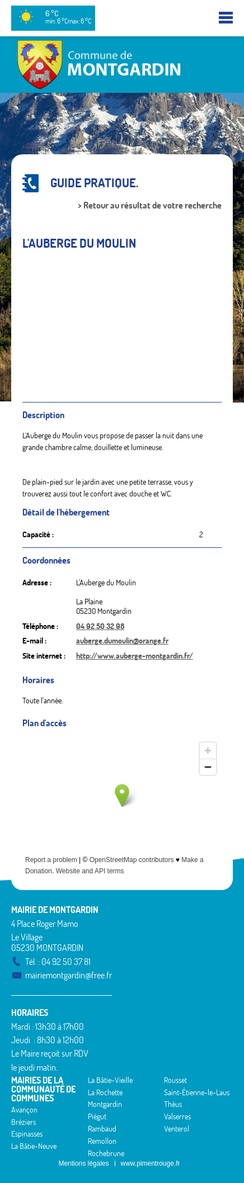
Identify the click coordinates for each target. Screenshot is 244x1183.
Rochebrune (106, 1153)
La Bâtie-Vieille (110, 1080)
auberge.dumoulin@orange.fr (122, 641)
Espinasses (27, 1134)
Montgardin (105, 1104)
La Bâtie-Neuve (34, 1146)
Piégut (97, 1116)
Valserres (177, 1116)
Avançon (24, 1110)
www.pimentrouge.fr (150, 1163)
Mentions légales (83, 1163)
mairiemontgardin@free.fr (68, 975)
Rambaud (102, 1129)
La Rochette (105, 1092)
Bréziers (23, 1122)
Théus (173, 1104)
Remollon (102, 1141)
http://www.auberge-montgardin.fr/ (134, 656)
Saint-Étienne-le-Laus (196, 1092)
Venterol (176, 1129)
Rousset (175, 1080)
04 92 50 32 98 (100, 626)
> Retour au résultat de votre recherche (150, 205)
